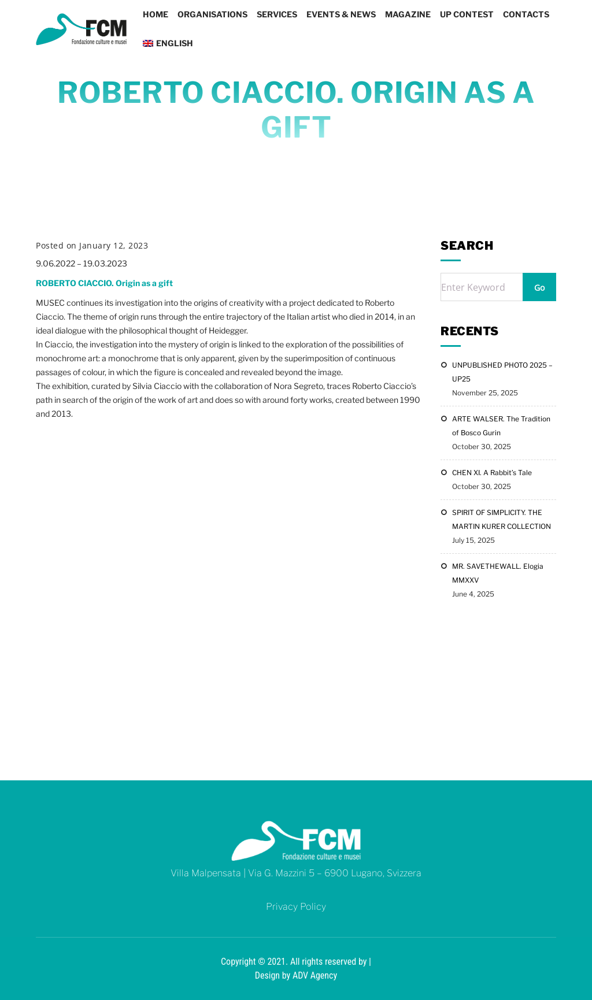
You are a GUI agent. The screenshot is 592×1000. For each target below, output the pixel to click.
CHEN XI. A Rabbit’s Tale (492, 472)
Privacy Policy (296, 906)
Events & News (341, 14)
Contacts (526, 14)
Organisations (212, 14)
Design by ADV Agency (296, 975)
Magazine (408, 14)
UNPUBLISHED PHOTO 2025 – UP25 (502, 372)
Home (155, 14)
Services (277, 14)
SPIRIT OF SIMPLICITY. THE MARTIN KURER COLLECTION (501, 519)
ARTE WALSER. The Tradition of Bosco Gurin (501, 425)
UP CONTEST (467, 14)
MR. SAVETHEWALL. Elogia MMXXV (497, 573)
